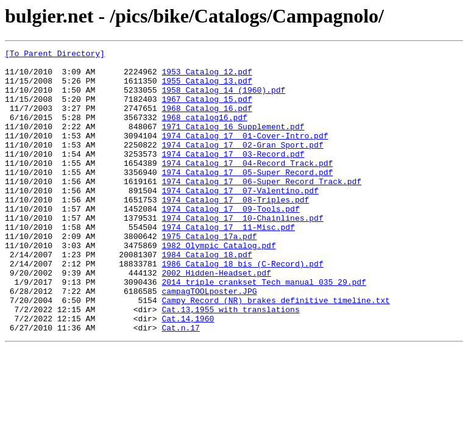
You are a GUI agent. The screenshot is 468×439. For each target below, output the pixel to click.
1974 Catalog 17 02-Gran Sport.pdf (242, 164)
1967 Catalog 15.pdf (206, 109)
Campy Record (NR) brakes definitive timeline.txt (275, 351)
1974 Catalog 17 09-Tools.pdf (230, 241)
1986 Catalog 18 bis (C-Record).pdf (242, 307)
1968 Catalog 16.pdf (206, 120)
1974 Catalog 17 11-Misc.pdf (227, 263)
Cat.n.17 (180, 384)
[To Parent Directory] (55, 54)
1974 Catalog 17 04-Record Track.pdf (247, 186)
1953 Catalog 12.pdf (206, 76)
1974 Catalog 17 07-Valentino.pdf (239, 219)
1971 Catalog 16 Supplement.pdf (232, 142)
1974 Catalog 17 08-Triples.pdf (235, 230)
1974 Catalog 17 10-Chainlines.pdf (242, 252)
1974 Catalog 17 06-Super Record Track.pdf (261, 208)
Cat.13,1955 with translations (230, 362)
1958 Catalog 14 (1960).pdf (223, 98)
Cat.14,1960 (187, 373)
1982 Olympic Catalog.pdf (218, 285)
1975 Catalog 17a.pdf (209, 274)
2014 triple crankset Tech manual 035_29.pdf (263, 329)
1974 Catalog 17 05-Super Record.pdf (247, 197)
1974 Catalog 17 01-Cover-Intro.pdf (244, 153)
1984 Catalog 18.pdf (206, 296)
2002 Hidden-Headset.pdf (216, 318)
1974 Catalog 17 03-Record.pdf (232, 175)
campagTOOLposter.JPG (209, 340)
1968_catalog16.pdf (204, 131)
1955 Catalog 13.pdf (206, 87)
